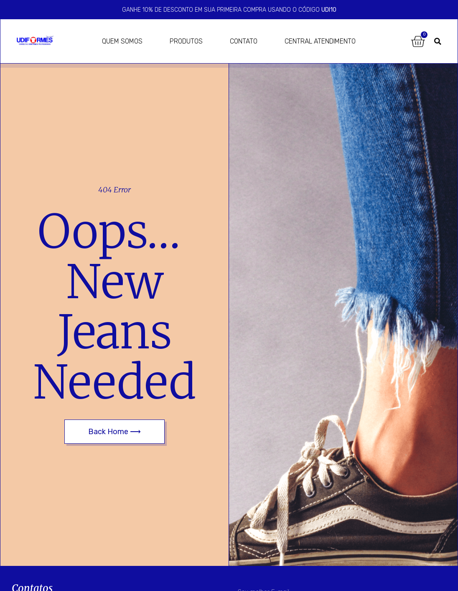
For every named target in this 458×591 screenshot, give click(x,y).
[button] (437, 41)
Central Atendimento (320, 41)
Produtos (186, 41)
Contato (243, 41)
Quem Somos (122, 41)
